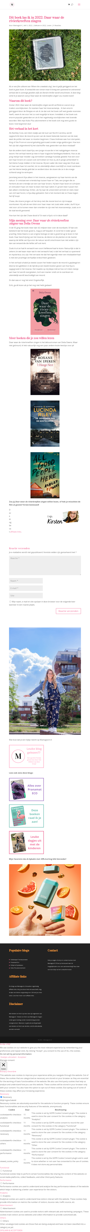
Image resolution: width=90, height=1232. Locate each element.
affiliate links (15, 532)
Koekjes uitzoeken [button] (9, 1057)
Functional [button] (4, 1167)
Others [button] (3, 1218)
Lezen (49, 25)
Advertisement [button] (6, 1205)
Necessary (7, 1097)
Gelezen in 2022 (40, 25)
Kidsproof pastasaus (17, 965)
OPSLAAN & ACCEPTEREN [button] (11, 1230)
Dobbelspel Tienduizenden (19, 959)
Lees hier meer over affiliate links (23, 995)
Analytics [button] (4, 1193)
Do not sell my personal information (16, 1054)
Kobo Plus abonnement (18, 968)
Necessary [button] (4, 1094)
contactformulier (66, 969)
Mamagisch (17, 25)
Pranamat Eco (15, 962)
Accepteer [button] (22, 1057)
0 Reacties (57, 25)
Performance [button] (5, 1180)
